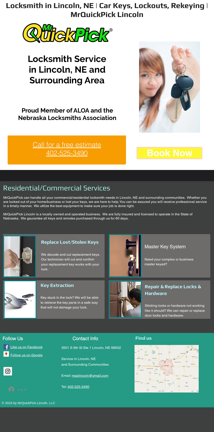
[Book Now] (169, 153)
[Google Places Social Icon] (6, 354)
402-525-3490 (78, 387)
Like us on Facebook (26, 347)
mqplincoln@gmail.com (90, 376)
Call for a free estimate (67, 145)
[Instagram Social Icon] (7, 371)
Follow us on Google (26, 355)
